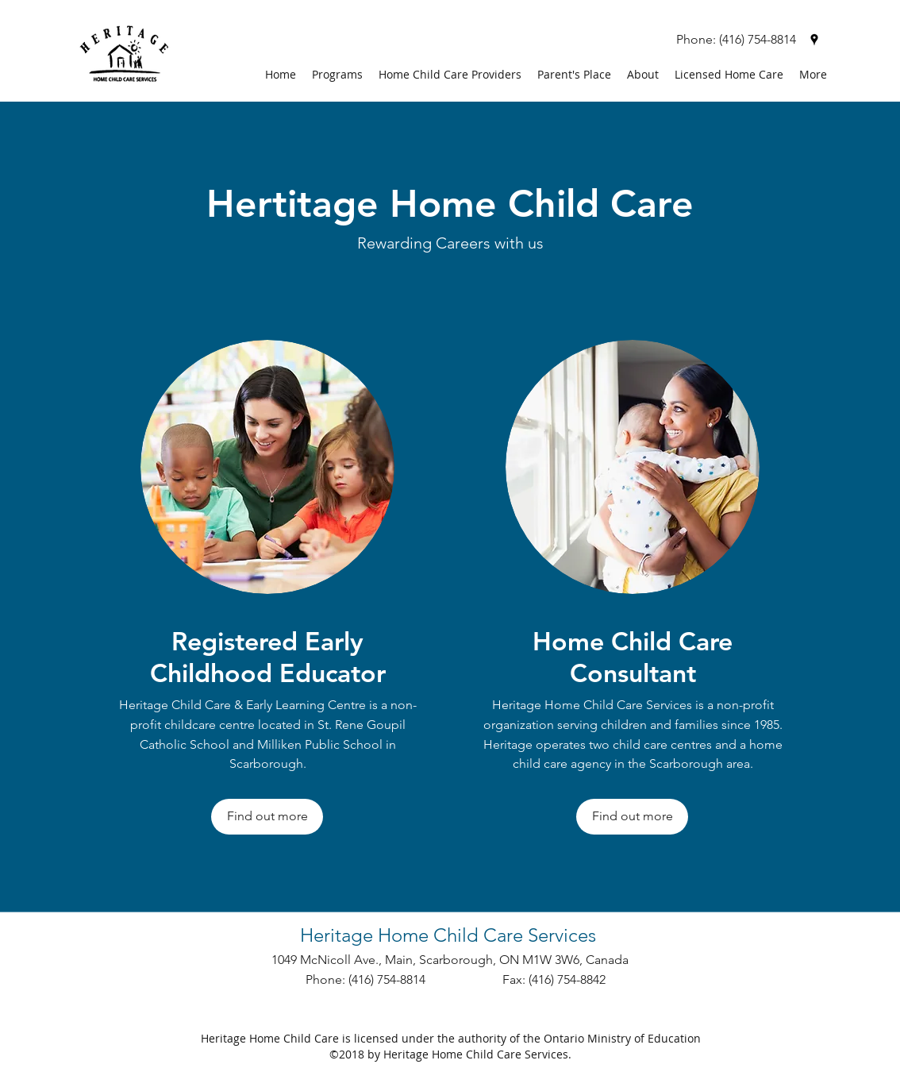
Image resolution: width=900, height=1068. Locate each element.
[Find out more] (267, 817)
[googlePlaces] (814, 40)
